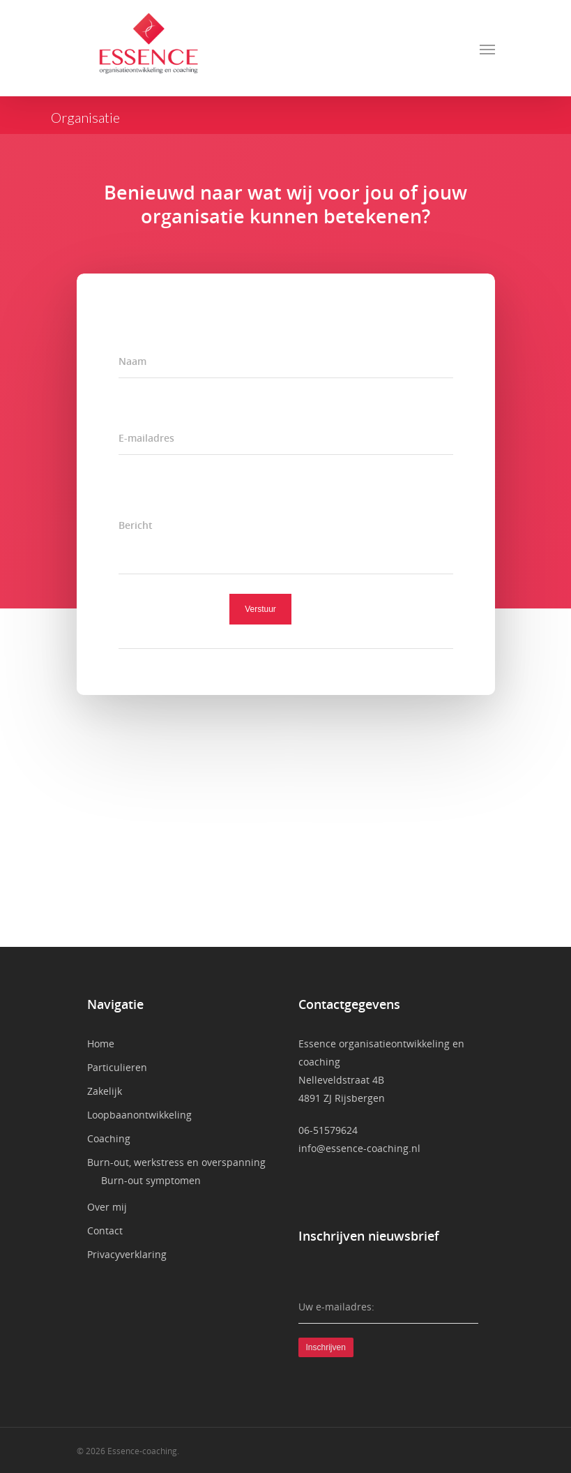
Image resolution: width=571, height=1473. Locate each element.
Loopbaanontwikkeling (139, 1114)
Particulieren (117, 1067)
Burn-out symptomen (151, 1180)
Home (100, 1043)
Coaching (108, 1138)
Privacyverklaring (127, 1254)
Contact (105, 1230)
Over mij (107, 1206)
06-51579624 (328, 1130)
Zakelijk (104, 1091)
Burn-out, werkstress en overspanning (176, 1162)
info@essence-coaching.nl (359, 1148)
